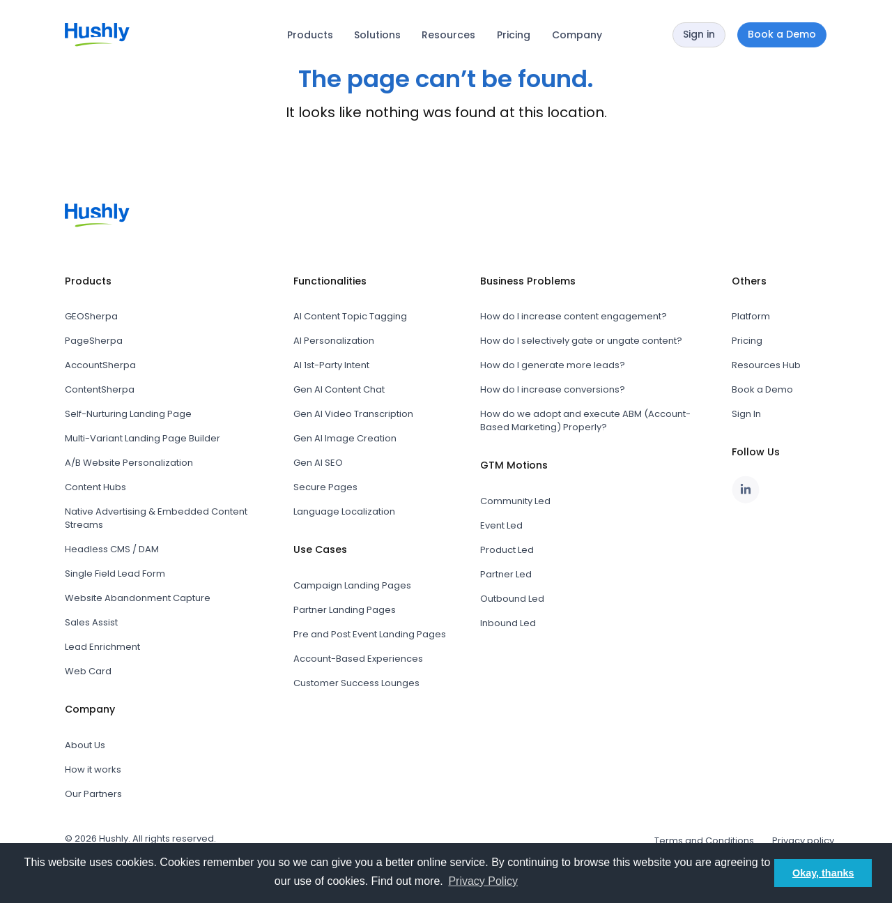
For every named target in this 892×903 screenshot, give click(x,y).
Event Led (501, 525)
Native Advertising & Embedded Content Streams (156, 518)
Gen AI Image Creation (345, 438)
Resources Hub (766, 365)
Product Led (507, 549)
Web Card (88, 671)
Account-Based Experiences (358, 658)
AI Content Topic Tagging (350, 316)
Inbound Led (508, 623)
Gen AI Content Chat (339, 389)
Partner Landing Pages (344, 609)
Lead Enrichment (102, 646)
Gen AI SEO (318, 462)
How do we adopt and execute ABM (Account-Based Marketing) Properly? (585, 420)
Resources (448, 35)
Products (310, 35)
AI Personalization (333, 340)
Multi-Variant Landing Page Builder (142, 438)
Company (577, 35)
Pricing (513, 35)
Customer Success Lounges (356, 683)
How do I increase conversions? (552, 389)
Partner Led (506, 574)
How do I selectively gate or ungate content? (581, 340)
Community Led (515, 501)
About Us (85, 745)
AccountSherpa (100, 365)
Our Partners (93, 793)
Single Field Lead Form (115, 573)
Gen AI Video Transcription (353, 413)
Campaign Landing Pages (352, 585)
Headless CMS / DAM (112, 549)
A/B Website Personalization (129, 462)
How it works (93, 769)
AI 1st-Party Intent (331, 365)
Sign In (746, 413)
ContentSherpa (99, 389)
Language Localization (344, 511)
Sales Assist (91, 622)
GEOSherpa (91, 316)
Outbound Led (512, 598)
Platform (751, 316)
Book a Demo (762, 389)
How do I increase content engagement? (573, 316)
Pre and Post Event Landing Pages (369, 634)
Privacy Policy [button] (483, 881)
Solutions (377, 35)
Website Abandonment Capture (137, 598)
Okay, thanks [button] (823, 873)
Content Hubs (95, 487)
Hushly (113, 838)
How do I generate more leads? (552, 365)
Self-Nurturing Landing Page (128, 413)
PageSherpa (94, 340)
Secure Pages (325, 487)
